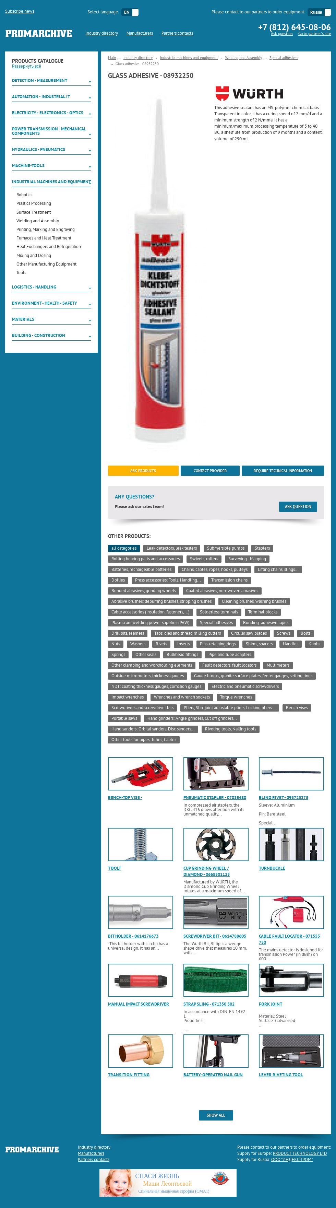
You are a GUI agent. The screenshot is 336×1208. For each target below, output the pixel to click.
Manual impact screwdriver (138, 1004)
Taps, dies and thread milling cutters (187, 633)
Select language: (103, 12)
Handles (290, 644)
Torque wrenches (236, 697)
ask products (143, 470)
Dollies (118, 580)
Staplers (262, 548)
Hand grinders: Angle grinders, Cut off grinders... (192, 719)
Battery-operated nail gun (213, 1075)
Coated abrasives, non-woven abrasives (222, 591)
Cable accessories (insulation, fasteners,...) (150, 612)
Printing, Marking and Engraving (45, 230)
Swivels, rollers (204, 559)
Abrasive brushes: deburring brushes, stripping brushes (161, 602)
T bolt (114, 868)
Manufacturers (140, 33)
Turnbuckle (272, 868)
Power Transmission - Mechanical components (49, 131)
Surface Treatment (33, 213)
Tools (21, 273)
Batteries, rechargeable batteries (141, 570)
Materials (23, 319)
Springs (118, 655)
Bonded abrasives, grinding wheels (143, 591)
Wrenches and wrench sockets (182, 697)
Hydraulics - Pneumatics (38, 149)
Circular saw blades (249, 633)
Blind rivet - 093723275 (283, 797)
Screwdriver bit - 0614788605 (214, 936)
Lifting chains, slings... (278, 570)
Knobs (314, 644)
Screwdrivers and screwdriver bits (142, 708)
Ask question (282, 34)
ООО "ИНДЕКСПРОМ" (292, 1160)
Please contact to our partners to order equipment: (258, 12)
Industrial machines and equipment (51, 181)
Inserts (183, 644)
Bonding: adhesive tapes (265, 623)
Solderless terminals (219, 612)
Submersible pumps (225, 548)
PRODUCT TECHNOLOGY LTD (300, 1154)
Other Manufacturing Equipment (46, 264)
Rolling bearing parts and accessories (145, 559)
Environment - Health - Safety (44, 303)
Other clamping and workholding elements (151, 665)
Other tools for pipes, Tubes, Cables (143, 740)
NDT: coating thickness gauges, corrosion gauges (156, 687)
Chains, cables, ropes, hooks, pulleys (215, 570)
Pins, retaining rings (218, 644)
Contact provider (210, 470)
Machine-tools (28, 165)
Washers (137, 644)
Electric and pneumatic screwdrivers (245, 687)
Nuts (115, 644)
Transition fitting (128, 1075)
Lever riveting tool (281, 1075)
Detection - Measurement (39, 80)
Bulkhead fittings (182, 655)
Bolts (305, 633)
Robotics (24, 195)
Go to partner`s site (314, 34)
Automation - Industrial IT (41, 96)
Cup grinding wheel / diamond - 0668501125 (206, 871)
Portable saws (124, 719)
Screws (283, 633)
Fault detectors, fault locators (229, 665)
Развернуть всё (26, 66)
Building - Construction (38, 335)
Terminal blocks (262, 612)
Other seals (145, 655)
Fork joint (270, 1004)
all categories (123, 548)
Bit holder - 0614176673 (133, 936)
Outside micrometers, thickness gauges (147, 676)
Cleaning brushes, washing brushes (254, 602)
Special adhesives (283, 58)
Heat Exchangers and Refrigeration (48, 247)
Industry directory (101, 33)
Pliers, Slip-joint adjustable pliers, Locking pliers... (230, 708)
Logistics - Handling (34, 287)
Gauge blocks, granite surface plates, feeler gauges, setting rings (253, 676)
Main (112, 58)
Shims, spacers (259, 644)
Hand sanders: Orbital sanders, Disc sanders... (153, 729)
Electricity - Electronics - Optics (47, 112)
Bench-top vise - (125, 797)
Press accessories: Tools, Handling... (168, 580)
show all (216, 1115)
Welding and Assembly (37, 221)
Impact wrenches (127, 697)
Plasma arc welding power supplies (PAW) (150, 623)
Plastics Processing (33, 204)
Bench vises (297, 708)
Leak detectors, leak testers (172, 548)
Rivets (161, 644)
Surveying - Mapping (247, 559)
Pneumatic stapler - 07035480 (214, 797)
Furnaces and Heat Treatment (43, 238)
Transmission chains (229, 580)
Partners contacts (177, 33)
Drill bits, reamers (127, 633)
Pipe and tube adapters (229, 655)
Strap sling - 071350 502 (209, 1004)
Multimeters (278, 665)
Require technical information (283, 470)
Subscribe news (19, 11)
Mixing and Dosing (33, 256)
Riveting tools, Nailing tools (230, 729)
